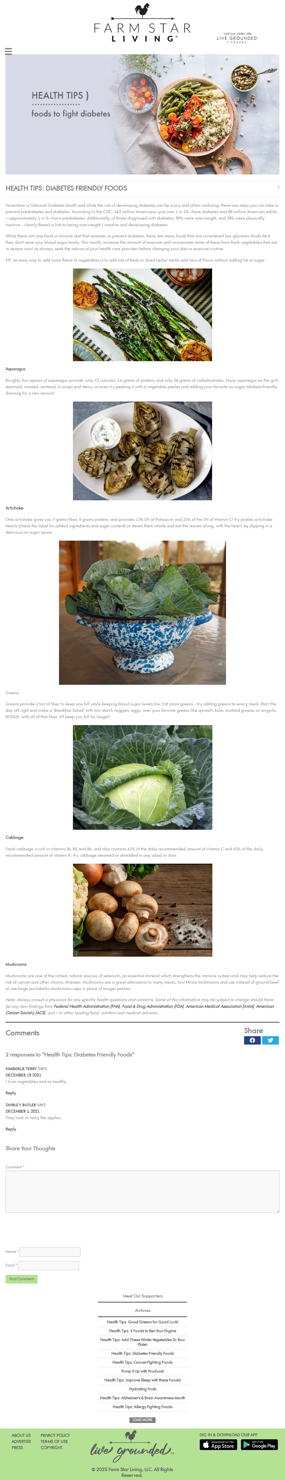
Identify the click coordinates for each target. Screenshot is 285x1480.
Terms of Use (54, 1441)
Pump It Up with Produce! (142, 1371)
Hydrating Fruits (142, 1389)
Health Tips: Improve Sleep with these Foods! (142, 1380)
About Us (21, 1435)
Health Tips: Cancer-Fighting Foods (142, 1362)
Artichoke (14, 508)
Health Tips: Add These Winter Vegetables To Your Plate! (142, 1342)
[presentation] (48, 1228)
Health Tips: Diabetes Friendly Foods (142, 1353)
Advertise (21, 1441)
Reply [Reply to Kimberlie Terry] (11, 1093)
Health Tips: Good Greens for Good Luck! (142, 1322)
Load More (142, 1420)
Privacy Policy (55, 1435)
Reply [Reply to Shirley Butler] (11, 1129)
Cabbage (14, 837)
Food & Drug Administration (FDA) (152, 1006)
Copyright (51, 1447)
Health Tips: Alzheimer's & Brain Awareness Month (142, 1398)
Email (11, 1265)
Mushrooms (16, 964)
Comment (15, 1167)
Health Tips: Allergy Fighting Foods (142, 1407)
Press (17, 1447)
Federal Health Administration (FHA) (87, 1006)
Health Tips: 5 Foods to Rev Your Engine (142, 1331)
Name (12, 1252)
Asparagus (15, 369)
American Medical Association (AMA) (220, 1006)
